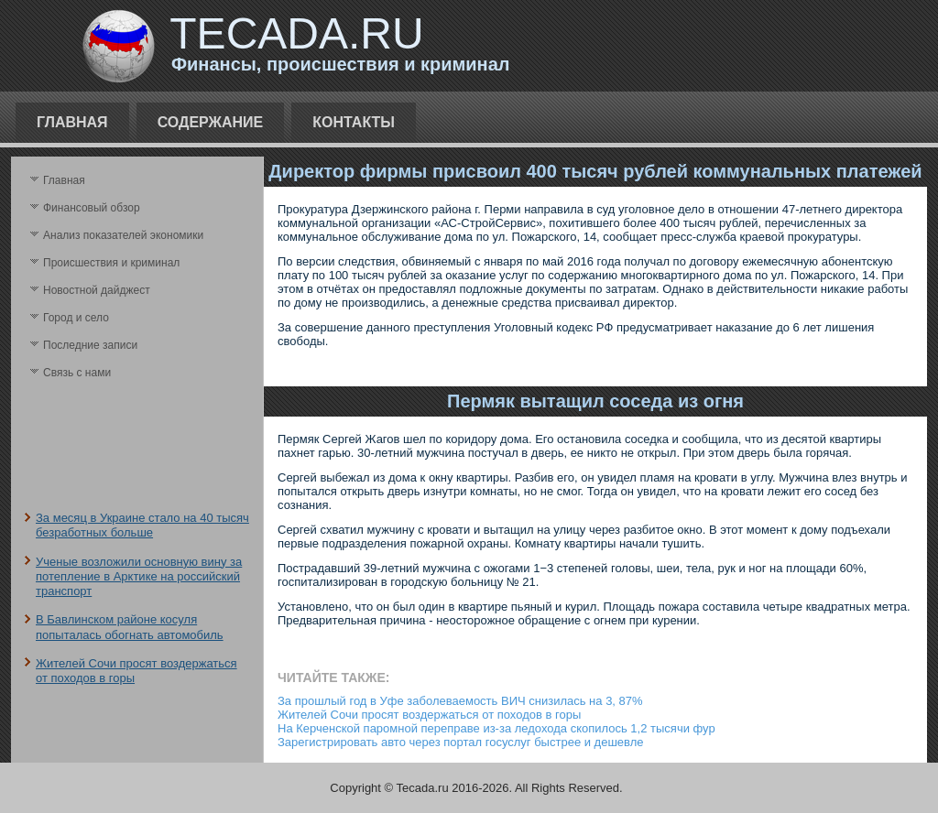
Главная (72, 122)
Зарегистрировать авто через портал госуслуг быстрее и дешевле (461, 742)
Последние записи (90, 345)
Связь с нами (77, 372)
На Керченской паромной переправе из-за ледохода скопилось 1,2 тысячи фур (496, 728)
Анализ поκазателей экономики (123, 235)
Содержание (211, 122)
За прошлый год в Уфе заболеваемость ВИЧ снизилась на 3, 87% (460, 701)
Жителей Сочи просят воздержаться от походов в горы (429, 714)
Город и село (76, 317)
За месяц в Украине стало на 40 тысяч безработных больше (142, 525)
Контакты (353, 122)
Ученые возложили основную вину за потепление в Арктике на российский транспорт (139, 577)
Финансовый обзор (91, 207)
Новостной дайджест (96, 290)
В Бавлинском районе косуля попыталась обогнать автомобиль (130, 626)
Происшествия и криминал (111, 262)
